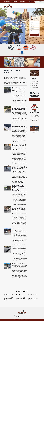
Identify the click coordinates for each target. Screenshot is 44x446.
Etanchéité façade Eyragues (8, 298)
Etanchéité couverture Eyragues (21, 299)
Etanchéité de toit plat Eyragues (33, 298)
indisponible (7, 1)
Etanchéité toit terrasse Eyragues (33, 297)
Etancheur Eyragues (19, 294)
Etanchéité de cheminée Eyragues (33, 299)
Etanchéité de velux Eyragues (8, 299)
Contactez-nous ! (15, 32)
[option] (9, 62)
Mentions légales (27, 319)
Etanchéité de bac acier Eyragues (9, 297)
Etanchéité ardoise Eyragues (8, 300)
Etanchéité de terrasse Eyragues (21, 297)
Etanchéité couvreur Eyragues (20, 298)
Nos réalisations (16, 29)
